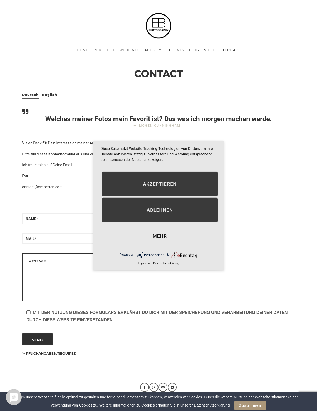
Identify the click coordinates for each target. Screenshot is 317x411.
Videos (211, 50)
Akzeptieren (160, 183)
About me (154, 50)
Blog (194, 50)
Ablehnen (160, 209)
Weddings (130, 50)
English (49, 95)
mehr (160, 236)
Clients (176, 50)
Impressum (144, 263)
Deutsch (30, 95)
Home (82, 50)
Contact (231, 50)
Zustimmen (250, 405)
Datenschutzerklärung (166, 263)
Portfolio (104, 50)
